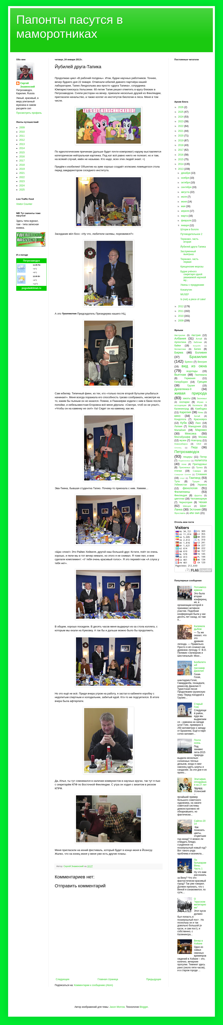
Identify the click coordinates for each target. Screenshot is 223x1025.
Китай (197, 416)
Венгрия (202, 361)
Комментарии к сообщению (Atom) (93, 985)
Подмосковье (184, 461)
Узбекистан (180, 484)
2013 (22, 144)
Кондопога (180, 419)
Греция (202, 381)
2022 (22, 177)
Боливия (201, 352)
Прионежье (184, 467)
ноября (185, 177)
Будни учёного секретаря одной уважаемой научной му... (193, 276)
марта (185, 215)
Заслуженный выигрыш (188, 253)
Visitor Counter (24, 204)
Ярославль (179, 513)
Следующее (62, 979)
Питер (203, 456)
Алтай (199, 338)
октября (186, 182)
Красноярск (200, 419)
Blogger (143, 1007)
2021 (22, 173)
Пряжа (199, 467)
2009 (22, 127)
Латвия (178, 426)
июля (184, 196)
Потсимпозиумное (200, 588)
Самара (197, 471)
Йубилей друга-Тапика (193, 246)
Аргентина (180, 342)
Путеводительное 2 (191, 234)
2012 (22, 139)
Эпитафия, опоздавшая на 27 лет (200, 782)
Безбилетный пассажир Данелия (200, 666)
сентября (186, 187)
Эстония (195, 509)
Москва (202, 437)
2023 (22, 181)
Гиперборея (181, 382)
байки (177, 345)
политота (201, 460)
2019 (22, 169)
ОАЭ (198, 444)
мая (183, 206)
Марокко (201, 429)
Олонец (177, 448)
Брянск (189, 361)
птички (178, 470)
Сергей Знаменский (27, 85)
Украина (202, 484)
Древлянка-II (183, 389)
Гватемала (201, 374)
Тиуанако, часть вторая (189, 240)
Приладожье (200, 464)
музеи (183, 440)
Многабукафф (182, 437)
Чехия (203, 502)
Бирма (178, 352)
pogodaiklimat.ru (31, 288)
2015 (22, 152)
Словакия (201, 474)
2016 (22, 156)
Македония (194, 426)
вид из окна (194, 366)
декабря (186, 173)
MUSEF (184, 294)
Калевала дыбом (199, 627)
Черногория (185, 502)
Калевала (198, 405)
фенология (190, 488)
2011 (22, 135)
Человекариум (198, 498)
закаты (186, 398)
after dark (194, 513)
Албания (180, 338)
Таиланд (194, 477)
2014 (22, 148)
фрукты (198, 495)
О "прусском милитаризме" (200, 903)
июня (184, 201)
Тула (177, 481)
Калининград (181, 408)
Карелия (185, 412)
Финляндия (180, 495)
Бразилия (198, 357)
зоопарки (184, 402)
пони (183, 464)
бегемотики (180, 349)
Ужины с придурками (192, 284)
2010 (22, 131)
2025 (22, 189)
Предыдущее (153, 979)
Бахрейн (197, 346)
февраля (186, 220)
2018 (22, 164)
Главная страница (108, 979)
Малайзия (180, 430)
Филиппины (182, 491)
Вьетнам (180, 374)
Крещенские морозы (192, 266)
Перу (194, 447)
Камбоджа (201, 408)
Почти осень (197, 741)
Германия (189, 378)
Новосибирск (181, 444)
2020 (181, 135)
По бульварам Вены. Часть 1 (200, 864)
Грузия (191, 385)
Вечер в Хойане (198, 942)
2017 (22, 160)
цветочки (179, 498)
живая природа (190, 393)
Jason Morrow (117, 1007)
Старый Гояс (198, 705)
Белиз (197, 349)
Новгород (196, 440)
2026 (181, 107)
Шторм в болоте (189, 229)
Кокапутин (186, 289)
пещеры (187, 456)
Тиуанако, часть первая (189, 260)
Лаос (198, 423)
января (185, 225)
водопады (192, 371)
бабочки (198, 342)
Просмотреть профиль (29, 112)
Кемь (200, 412)
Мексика (190, 433)
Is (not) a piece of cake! (193, 299)
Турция (195, 481)
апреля (185, 211)
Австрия (196, 335)
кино (177, 415)
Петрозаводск (31, 260)
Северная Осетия (182, 474)
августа (185, 192)
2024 (22, 185)
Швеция (187, 506)
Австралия (179, 335)
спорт (182, 478)
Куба (183, 422)
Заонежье (202, 398)
